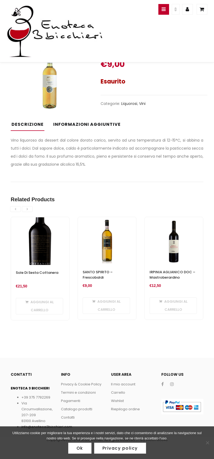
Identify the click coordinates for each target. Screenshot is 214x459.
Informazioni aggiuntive (87, 124)
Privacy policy (120, 448)
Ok (80, 448)
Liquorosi (129, 103)
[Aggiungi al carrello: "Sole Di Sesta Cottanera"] (39, 306)
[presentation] (15, 209)
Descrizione (28, 124)
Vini (142, 103)
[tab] (29, 126)
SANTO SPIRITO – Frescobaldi (98, 275)
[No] (207, 442)
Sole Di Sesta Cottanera (37, 272)
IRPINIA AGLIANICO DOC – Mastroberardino (172, 275)
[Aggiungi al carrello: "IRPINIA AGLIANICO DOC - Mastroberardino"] (173, 305)
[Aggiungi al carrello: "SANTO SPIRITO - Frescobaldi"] (106, 305)
